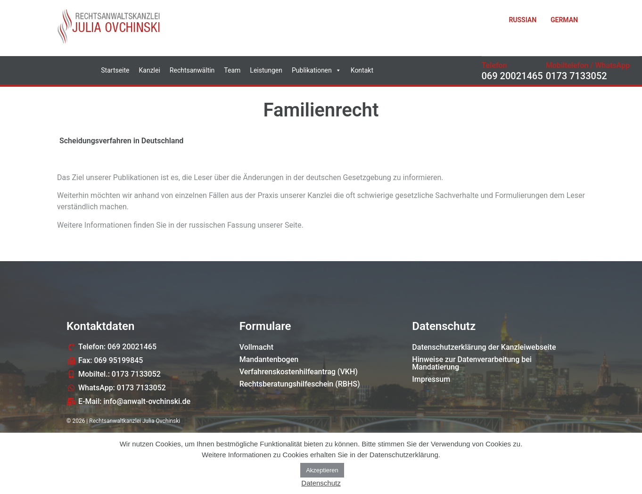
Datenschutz (320, 483)
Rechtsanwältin (192, 70)
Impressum (431, 379)
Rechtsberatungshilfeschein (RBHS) (299, 383)
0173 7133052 (576, 76)
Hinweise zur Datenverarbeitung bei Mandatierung (472, 363)
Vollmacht (256, 347)
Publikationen (316, 70)
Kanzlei (149, 70)
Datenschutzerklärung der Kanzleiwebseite (484, 347)
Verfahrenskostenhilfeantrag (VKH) (298, 371)
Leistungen (266, 70)
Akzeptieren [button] (322, 470)
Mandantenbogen (269, 359)
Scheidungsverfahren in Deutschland (121, 140)
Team (232, 70)
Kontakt (362, 70)
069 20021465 (512, 76)
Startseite (115, 70)
